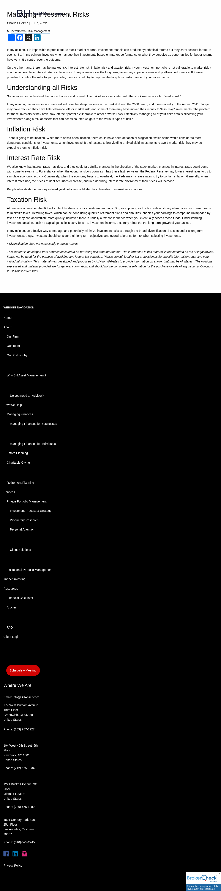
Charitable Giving (18, 462)
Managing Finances (20, 414)
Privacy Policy (12, 865)
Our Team (13, 346)
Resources (10, 588)
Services (9, 492)
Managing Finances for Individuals (33, 444)
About (7, 327)
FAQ (10, 627)
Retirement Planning (20, 482)
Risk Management (39, 31)
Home (7, 317)
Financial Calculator (20, 598)
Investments (18, 31)
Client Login (11, 636)
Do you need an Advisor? (27, 395)
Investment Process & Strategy (30, 510)
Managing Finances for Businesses (33, 423)
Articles (12, 607)
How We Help (12, 405)
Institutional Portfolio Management (29, 570)
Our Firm (13, 336)
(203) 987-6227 (24, 729)
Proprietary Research (24, 520)
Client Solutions (20, 549)
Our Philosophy (17, 355)
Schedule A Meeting (23, 670)
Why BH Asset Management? (26, 375)
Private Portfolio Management (26, 501)
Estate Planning (17, 453)
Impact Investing (14, 579)
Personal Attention (22, 529)
